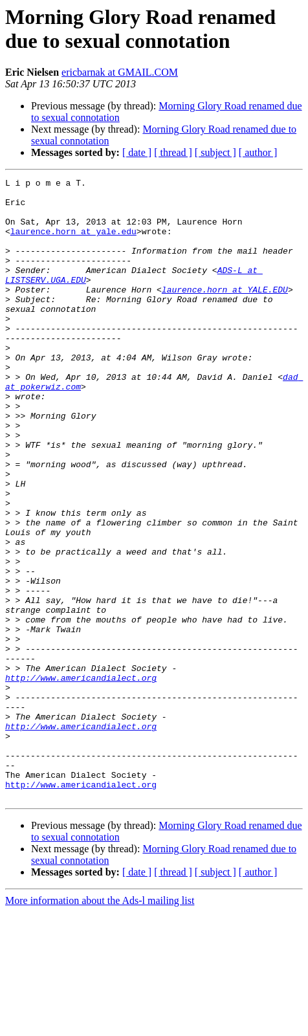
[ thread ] (173, 152)
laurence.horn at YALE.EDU (225, 312)
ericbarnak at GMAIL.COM (119, 72)
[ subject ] (215, 152)
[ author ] (258, 152)
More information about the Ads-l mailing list (99, 1024)
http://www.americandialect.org (81, 778)
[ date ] (136, 152)
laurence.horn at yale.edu (73, 242)
